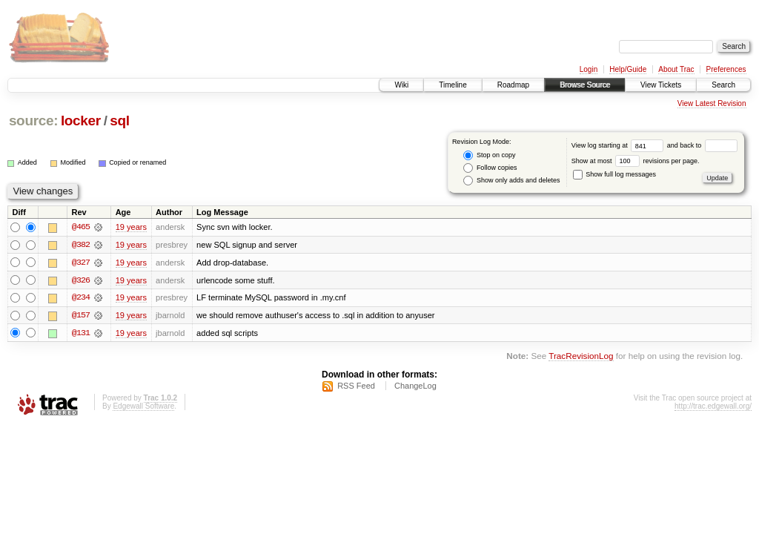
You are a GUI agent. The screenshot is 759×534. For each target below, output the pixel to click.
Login (588, 69)
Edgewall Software (143, 407)
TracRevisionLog (580, 357)
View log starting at (619, 145)
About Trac (676, 69)
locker (81, 120)
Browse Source (585, 85)
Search (723, 85)
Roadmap (513, 85)
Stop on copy (489, 155)
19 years (131, 226)
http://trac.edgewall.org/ (713, 407)
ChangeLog (415, 386)
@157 (81, 316)
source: (33, 120)
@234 (81, 298)
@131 (81, 334)
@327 (81, 262)
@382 (81, 245)
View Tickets (660, 85)
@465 (81, 227)
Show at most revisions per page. (635, 161)
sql (119, 120)
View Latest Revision (711, 103)
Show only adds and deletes (511, 180)
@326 (81, 280)
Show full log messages (614, 174)
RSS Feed (356, 386)
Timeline (452, 85)
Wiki (401, 85)
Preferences (726, 69)
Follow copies (490, 168)
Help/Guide (627, 69)
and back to (702, 145)
